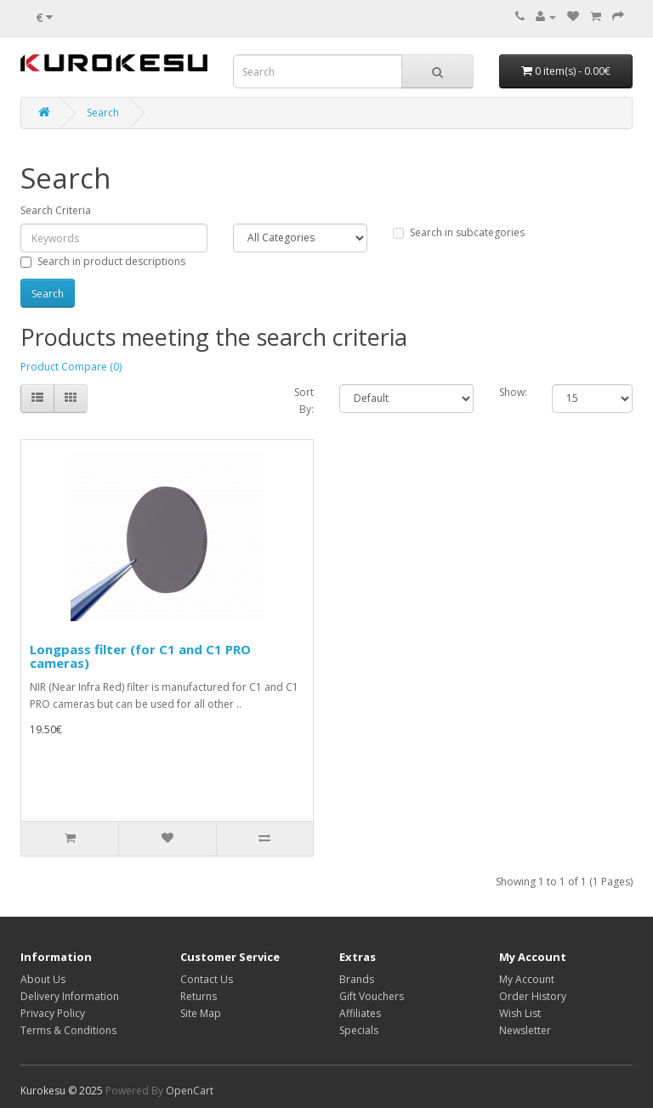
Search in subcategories (459, 232)
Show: (513, 392)
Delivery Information (69, 996)
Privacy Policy (52, 1013)
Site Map (200, 1013)
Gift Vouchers (371, 996)
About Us (42, 979)
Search (103, 112)
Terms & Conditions (68, 1030)
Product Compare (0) (71, 366)
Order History (532, 996)
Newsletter (525, 1030)
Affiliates (360, 1013)
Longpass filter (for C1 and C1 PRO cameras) (140, 656)
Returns (198, 996)
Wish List (520, 1013)
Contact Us (206, 979)
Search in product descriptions (102, 261)
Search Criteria (55, 210)
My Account (526, 979)
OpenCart (189, 1090)
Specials (358, 1030)
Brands (356, 979)
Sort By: (304, 400)
